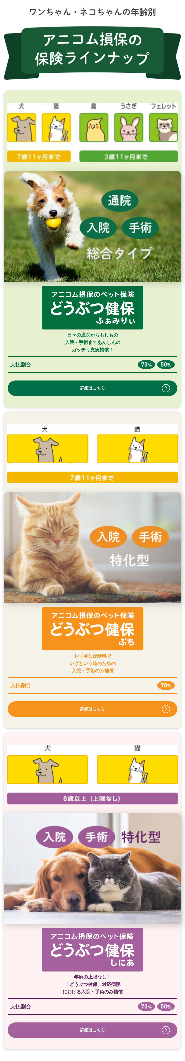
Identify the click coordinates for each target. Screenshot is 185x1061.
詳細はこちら (92, 388)
